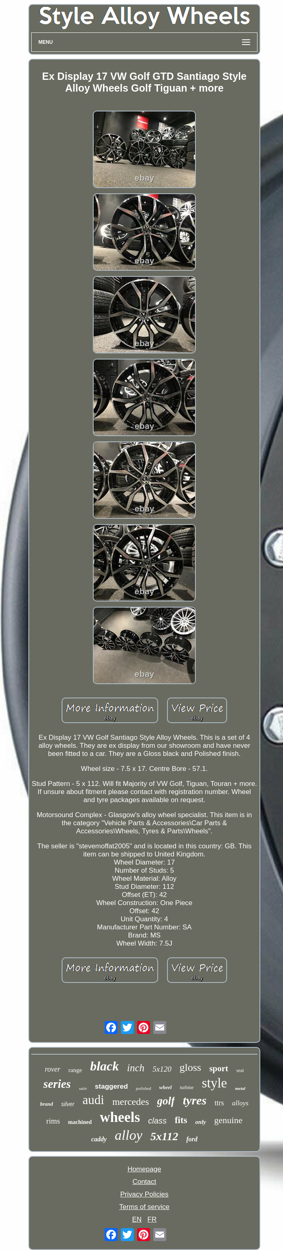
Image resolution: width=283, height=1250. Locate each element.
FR (152, 1219)
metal (240, 1088)
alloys (240, 1103)
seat (240, 1070)
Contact (145, 1182)
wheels (120, 1117)
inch (135, 1067)
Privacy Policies (144, 1194)
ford (192, 1139)
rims (53, 1121)
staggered (111, 1086)
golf (166, 1101)
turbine (187, 1087)
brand (46, 1104)
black (104, 1066)
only (200, 1122)
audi (93, 1100)
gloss (190, 1067)
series (57, 1083)
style (214, 1083)
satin (83, 1088)
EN (137, 1219)
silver (68, 1104)
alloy (128, 1135)
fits (181, 1120)
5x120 (161, 1069)
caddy (99, 1139)
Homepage (144, 1169)
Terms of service (144, 1207)
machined (80, 1122)
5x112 (164, 1136)
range (75, 1070)
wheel (165, 1087)
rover (52, 1069)
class (157, 1120)
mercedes (130, 1101)
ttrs (219, 1103)
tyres (194, 1100)
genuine (228, 1120)
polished (143, 1088)
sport (218, 1068)
